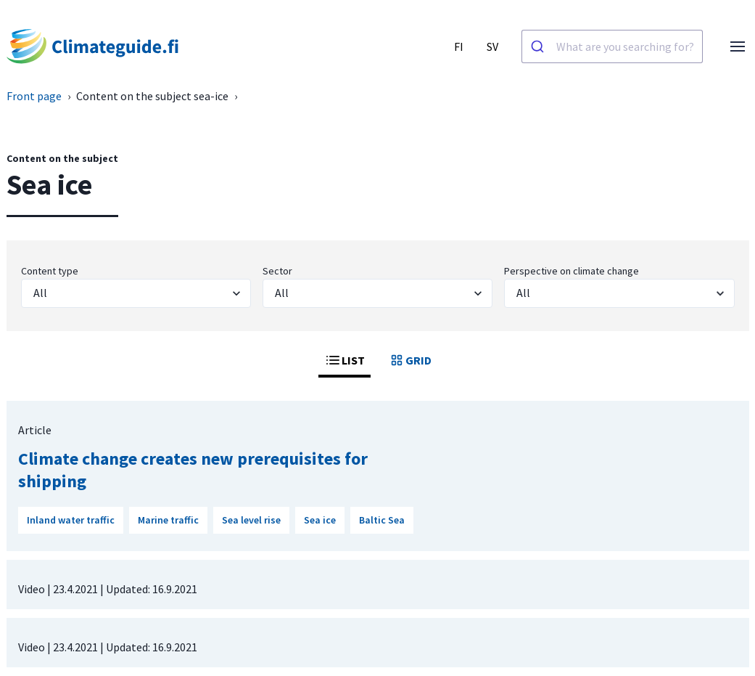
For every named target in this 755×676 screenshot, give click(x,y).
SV (492, 46)
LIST (344, 360)
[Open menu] (737, 46)
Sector (277, 270)
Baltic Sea (382, 519)
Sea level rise (251, 519)
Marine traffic (168, 519)
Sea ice (320, 519)
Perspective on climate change (571, 270)
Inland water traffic (71, 519)
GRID (410, 360)
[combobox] (612, 46)
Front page (34, 96)
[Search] (539, 46)
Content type (49, 270)
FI (458, 46)
